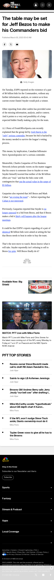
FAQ (35, 550)
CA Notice (27, 554)
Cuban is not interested (12, 201)
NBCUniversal (17, 559)
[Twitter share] (10, 44)
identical (6, 232)
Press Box (21, 552)
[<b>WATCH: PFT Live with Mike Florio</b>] (27, 315)
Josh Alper (14, 371)
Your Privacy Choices (15, 555)
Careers (14, 550)
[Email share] (17, 44)
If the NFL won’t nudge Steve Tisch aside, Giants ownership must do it (29, 420)
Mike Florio (14, 411)
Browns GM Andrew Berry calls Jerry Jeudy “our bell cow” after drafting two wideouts (31, 391)
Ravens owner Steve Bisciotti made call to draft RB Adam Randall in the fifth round (29, 366)
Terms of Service (38, 554)
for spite (12, 251)
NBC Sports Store (9, 552)
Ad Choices (31, 552)
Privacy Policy (42, 552)
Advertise (6, 550)
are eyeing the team (19, 197)
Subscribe (8, 477)
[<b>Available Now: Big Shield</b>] (40, 287)
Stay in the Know (9, 467)
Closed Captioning (25, 550)
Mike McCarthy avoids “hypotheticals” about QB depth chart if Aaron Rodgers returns (31, 405)
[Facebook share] (4, 44)
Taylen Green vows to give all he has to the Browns (31, 434)
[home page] (11, 5)
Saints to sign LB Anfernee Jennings (29, 378)
